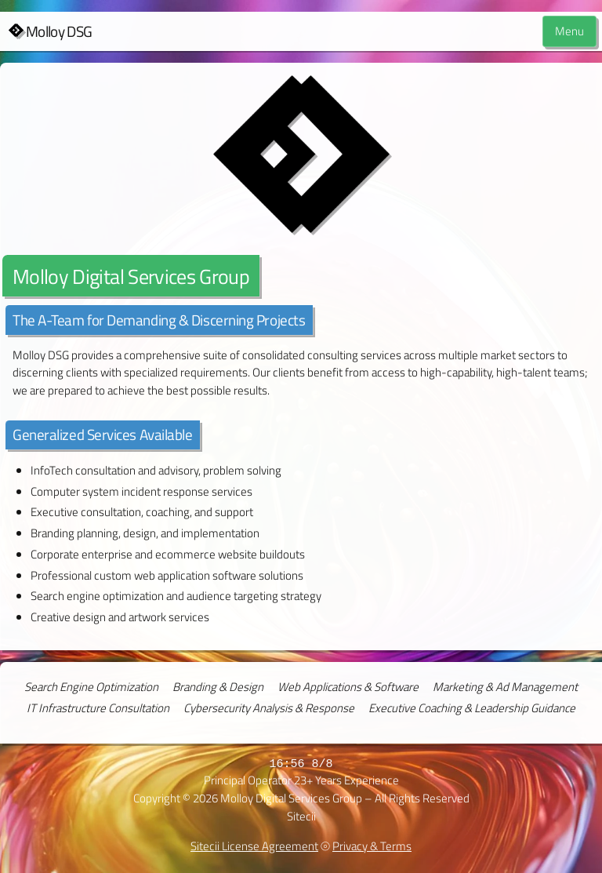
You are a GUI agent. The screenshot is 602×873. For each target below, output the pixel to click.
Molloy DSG (59, 32)
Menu (569, 31)
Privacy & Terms (372, 846)
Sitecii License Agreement (254, 846)
